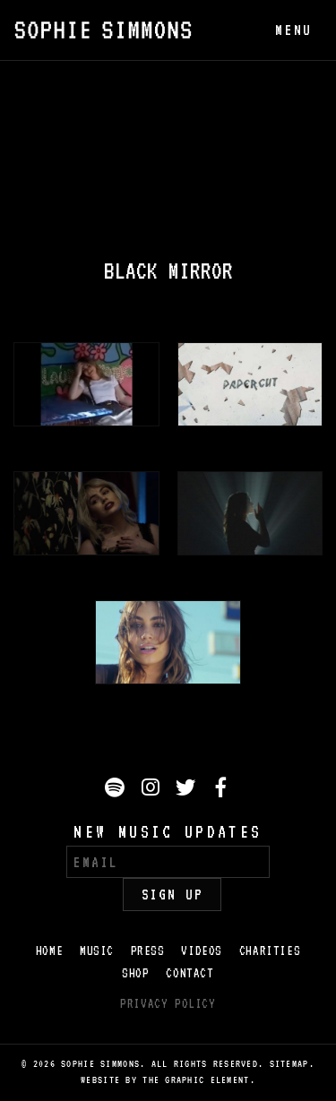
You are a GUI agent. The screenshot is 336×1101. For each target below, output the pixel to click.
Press (148, 950)
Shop (135, 973)
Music (97, 950)
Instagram (152, 790)
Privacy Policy (167, 1003)
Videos (201, 950)
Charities (269, 950)
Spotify (116, 790)
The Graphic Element (195, 1080)
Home (49, 950)
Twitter (188, 790)
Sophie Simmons (103, 30)
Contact (189, 973)
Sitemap (289, 1064)
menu (293, 30)
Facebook (224, 790)
